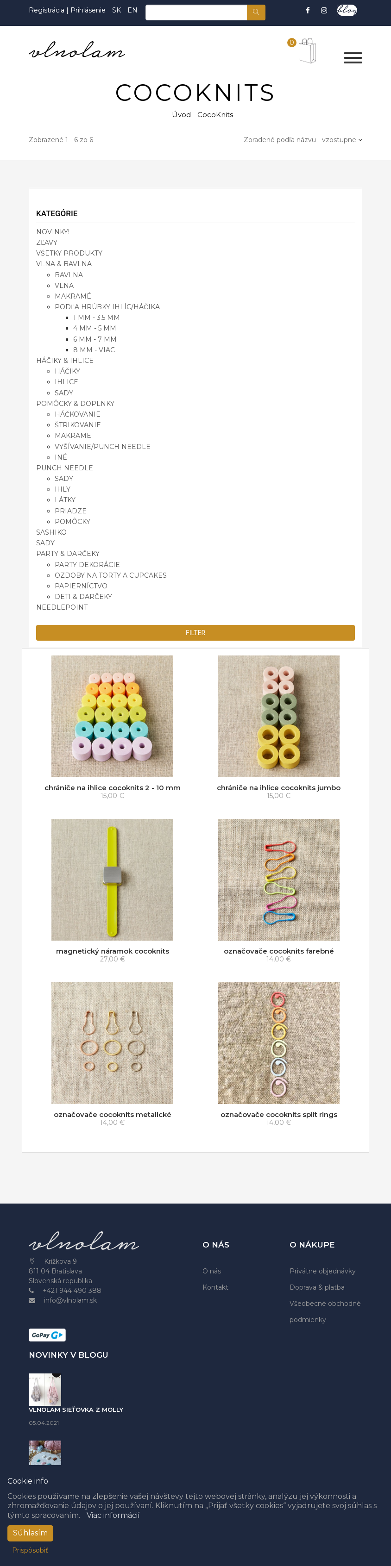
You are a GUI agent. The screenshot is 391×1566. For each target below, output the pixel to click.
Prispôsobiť (30, 1550)
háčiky (67, 371)
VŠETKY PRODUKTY (69, 253)
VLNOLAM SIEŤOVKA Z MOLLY (76, 1409)
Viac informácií (113, 1515)
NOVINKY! (52, 232)
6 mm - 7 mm (95, 339)
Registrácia (47, 10)
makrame (73, 435)
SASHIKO (51, 532)
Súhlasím (30, 1533)
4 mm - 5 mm (94, 328)
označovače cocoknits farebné (279, 951)
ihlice (66, 382)
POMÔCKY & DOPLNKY (75, 403)
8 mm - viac (94, 350)
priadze (71, 511)
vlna (64, 285)
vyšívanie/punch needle (103, 447)
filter (195, 632)
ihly (62, 489)
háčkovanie (78, 414)
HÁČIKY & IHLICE (65, 360)
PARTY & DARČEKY (68, 553)
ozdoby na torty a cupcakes (111, 575)
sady (64, 393)
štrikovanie (78, 425)
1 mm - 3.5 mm (96, 317)
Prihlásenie (88, 10)
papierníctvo (81, 586)
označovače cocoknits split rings (279, 1114)
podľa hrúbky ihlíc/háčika (107, 307)
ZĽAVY (46, 242)
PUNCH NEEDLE (64, 468)
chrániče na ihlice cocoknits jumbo (279, 787)
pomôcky (72, 522)
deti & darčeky (83, 597)
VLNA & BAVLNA (64, 264)
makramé (73, 296)
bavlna (69, 275)
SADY (45, 543)
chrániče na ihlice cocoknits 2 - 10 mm (112, 787)
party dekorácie (87, 565)
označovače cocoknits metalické (112, 1114)
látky (65, 500)
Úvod (181, 114)
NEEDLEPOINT (62, 607)
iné (61, 457)
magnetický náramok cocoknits (112, 951)
